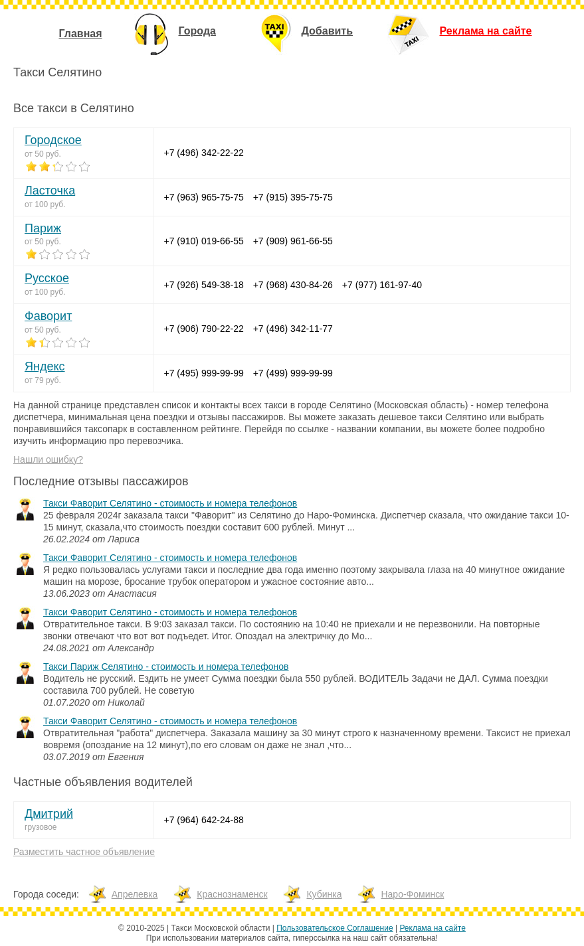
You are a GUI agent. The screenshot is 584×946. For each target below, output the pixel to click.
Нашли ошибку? (48, 459)
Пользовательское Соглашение (334, 928)
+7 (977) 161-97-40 (382, 284)
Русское (47, 278)
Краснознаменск (232, 894)
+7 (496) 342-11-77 (293, 328)
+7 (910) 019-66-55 (204, 241)
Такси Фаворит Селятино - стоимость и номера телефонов (170, 503)
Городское (53, 140)
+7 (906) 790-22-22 (204, 328)
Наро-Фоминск (412, 894)
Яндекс (45, 366)
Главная (80, 33)
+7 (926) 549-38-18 (204, 284)
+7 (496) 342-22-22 (204, 152)
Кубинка (323, 894)
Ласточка (50, 190)
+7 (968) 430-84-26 (293, 284)
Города (175, 31)
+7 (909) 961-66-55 (293, 241)
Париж (43, 228)
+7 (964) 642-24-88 (204, 820)
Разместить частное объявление (84, 851)
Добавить (306, 31)
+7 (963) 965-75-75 (204, 197)
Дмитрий (49, 814)
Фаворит (48, 316)
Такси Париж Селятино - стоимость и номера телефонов (166, 666)
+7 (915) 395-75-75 (293, 197)
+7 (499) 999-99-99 (293, 373)
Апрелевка (135, 894)
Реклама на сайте (459, 31)
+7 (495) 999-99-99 (204, 373)
